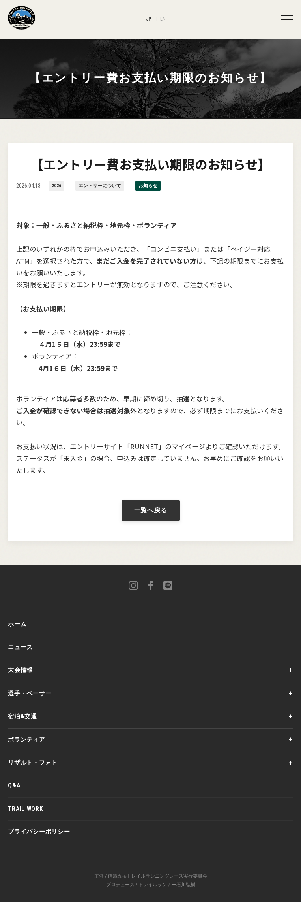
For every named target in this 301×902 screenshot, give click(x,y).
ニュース (20, 647)
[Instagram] (133, 587)
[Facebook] (150, 587)
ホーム (17, 624)
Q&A (14, 785)
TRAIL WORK (25, 808)
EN (163, 19)
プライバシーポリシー (39, 831)
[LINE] (168, 587)
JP (148, 19)
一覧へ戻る (150, 510)
